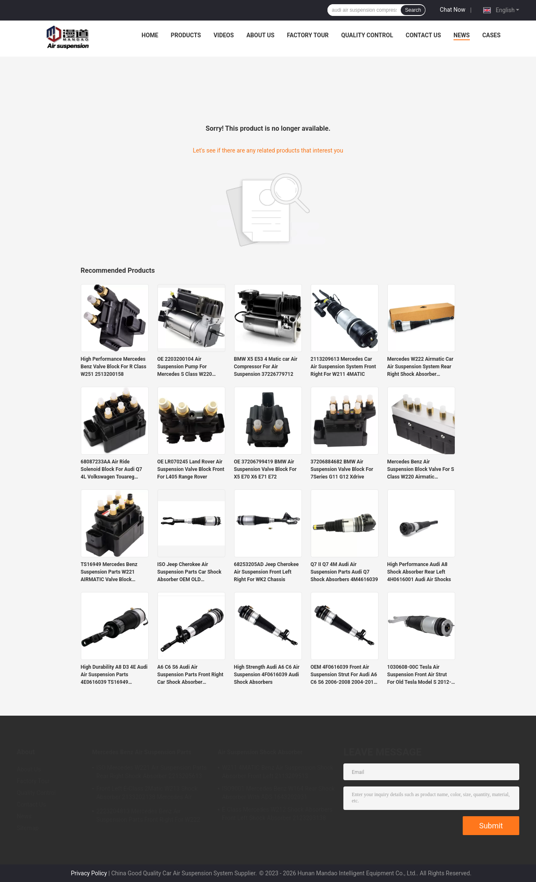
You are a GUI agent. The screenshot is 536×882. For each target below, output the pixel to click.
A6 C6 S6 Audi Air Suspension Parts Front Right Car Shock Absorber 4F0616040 (190, 675)
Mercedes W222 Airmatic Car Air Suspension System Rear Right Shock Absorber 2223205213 (420, 367)
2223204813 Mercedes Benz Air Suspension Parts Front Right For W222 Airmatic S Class (148, 816)
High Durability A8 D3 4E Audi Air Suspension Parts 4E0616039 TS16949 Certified (114, 675)
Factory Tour (308, 35)
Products (186, 35)
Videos (224, 35)
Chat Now (452, 9)
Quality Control (367, 35)
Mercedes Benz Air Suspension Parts (141, 752)
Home (150, 35)
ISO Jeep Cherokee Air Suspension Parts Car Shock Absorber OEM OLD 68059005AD (189, 572)
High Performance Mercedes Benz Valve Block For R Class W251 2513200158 (114, 366)
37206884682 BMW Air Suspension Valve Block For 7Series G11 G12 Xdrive (342, 469)
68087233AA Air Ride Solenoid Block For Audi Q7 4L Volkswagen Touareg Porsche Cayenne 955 (111, 470)
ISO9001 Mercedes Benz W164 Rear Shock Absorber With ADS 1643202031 (278, 792)
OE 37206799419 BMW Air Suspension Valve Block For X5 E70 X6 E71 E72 (265, 469)
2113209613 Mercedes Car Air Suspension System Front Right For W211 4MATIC (343, 366)
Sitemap (28, 828)
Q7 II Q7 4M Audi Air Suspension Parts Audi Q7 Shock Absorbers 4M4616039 (344, 571)
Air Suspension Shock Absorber (260, 752)
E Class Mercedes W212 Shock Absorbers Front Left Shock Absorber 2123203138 (277, 813)
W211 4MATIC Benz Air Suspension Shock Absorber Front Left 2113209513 (277, 771)
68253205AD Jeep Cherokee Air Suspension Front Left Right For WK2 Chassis (266, 571)
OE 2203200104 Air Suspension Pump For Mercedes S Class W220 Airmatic (184, 367)
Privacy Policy (89, 873)
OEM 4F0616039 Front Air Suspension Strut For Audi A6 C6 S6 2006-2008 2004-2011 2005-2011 (344, 675)
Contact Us (423, 35)
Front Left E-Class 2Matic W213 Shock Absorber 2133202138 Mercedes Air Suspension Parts (147, 794)
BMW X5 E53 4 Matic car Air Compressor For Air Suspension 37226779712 (266, 366)
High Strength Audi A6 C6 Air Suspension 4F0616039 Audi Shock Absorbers (267, 674)
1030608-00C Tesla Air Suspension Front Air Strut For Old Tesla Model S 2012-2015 (419, 675)
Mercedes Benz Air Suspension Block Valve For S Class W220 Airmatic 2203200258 (420, 470)
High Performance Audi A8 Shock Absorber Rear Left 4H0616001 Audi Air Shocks (419, 571)
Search (413, 10)
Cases (491, 35)
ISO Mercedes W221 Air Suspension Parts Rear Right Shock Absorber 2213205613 (151, 771)
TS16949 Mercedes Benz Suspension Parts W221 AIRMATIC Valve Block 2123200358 (109, 572)
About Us (260, 35)
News (462, 35)
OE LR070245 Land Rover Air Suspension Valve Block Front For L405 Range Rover (190, 469)
